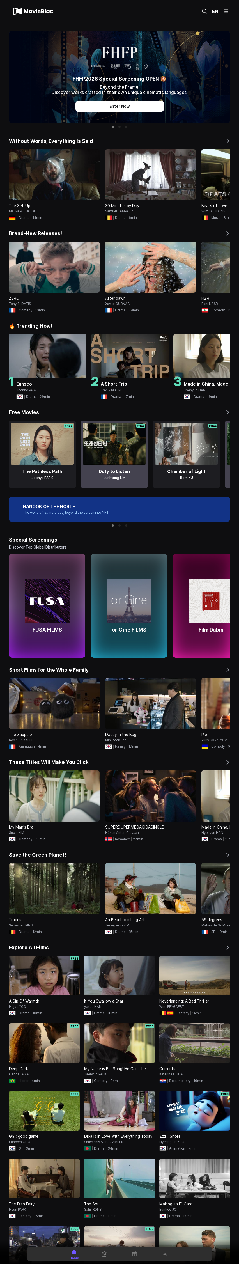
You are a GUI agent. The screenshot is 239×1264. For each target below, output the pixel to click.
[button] (113, 127)
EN (215, 11)
